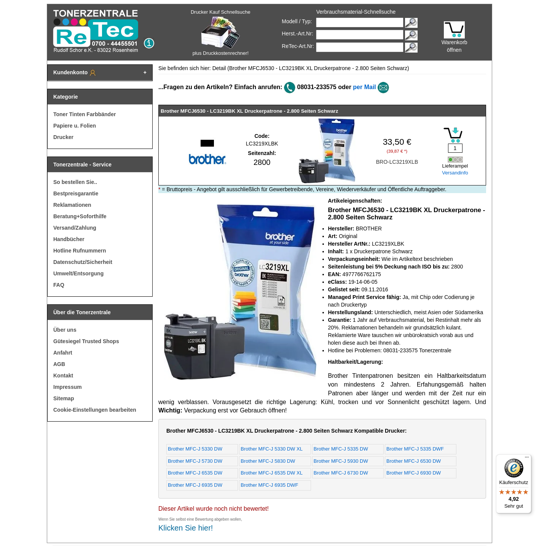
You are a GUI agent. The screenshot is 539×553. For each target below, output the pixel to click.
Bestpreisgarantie (75, 193)
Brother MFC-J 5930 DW (341, 461)
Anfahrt (62, 353)
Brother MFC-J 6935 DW (195, 485)
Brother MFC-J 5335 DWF (415, 449)
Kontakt (63, 375)
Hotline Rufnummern (79, 251)
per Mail (364, 87)
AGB (59, 364)
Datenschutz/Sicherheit (82, 262)
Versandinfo (455, 173)
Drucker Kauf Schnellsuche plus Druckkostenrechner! (220, 32)
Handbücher (69, 239)
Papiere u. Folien (74, 126)
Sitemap (63, 398)
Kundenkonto (75, 73)
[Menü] (526, 458)
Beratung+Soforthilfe (80, 216)
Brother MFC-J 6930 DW (413, 473)
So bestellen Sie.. (75, 182)
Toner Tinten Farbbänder (84, 114)
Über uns (65, 330)
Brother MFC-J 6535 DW (195, 473)
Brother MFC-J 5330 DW (195, 449)
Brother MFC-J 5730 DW (195, 461)
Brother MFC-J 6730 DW (341, 473)
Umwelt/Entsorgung (78, 273)
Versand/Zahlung (74, 228)
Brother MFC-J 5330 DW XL (272, 449)
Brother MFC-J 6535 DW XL (272, 473)
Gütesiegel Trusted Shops (86, 341)
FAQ (58, 285)
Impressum (67, 387)
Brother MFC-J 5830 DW (268, 461)
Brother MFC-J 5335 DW (341, 449)
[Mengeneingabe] (455, 148)
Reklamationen (72, 205)
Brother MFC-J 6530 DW (413, 461)
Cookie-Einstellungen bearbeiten (94, 410)
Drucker (63, 137)
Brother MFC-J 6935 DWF (269, 485)
